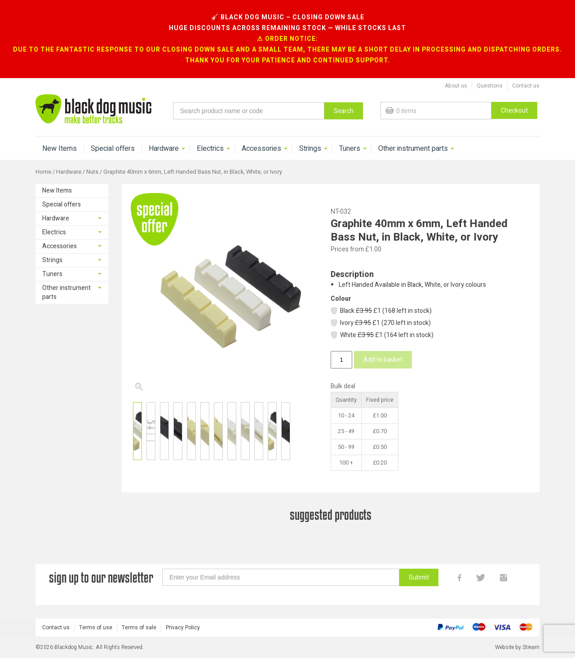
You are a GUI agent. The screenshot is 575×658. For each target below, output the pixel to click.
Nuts (92, 172)
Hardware (164, 148)
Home (43, 172)
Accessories (261, 148)
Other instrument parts (413, 148)
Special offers (113, 148)
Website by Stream (517, 647)
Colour (341, 298)
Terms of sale (139, 627)
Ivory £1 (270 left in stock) (380, 323)
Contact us (526, 86)
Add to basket (382, 359)
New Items (59, 148)
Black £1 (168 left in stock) (381, 311)
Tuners (349, 148)
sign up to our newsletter (101, 577)
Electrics (210, 148)
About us (456, 86)
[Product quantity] (341, 359)
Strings (310, 148)
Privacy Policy (183, 627)
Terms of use (95, 627)
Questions (490, 86)
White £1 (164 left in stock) (381, 335)
